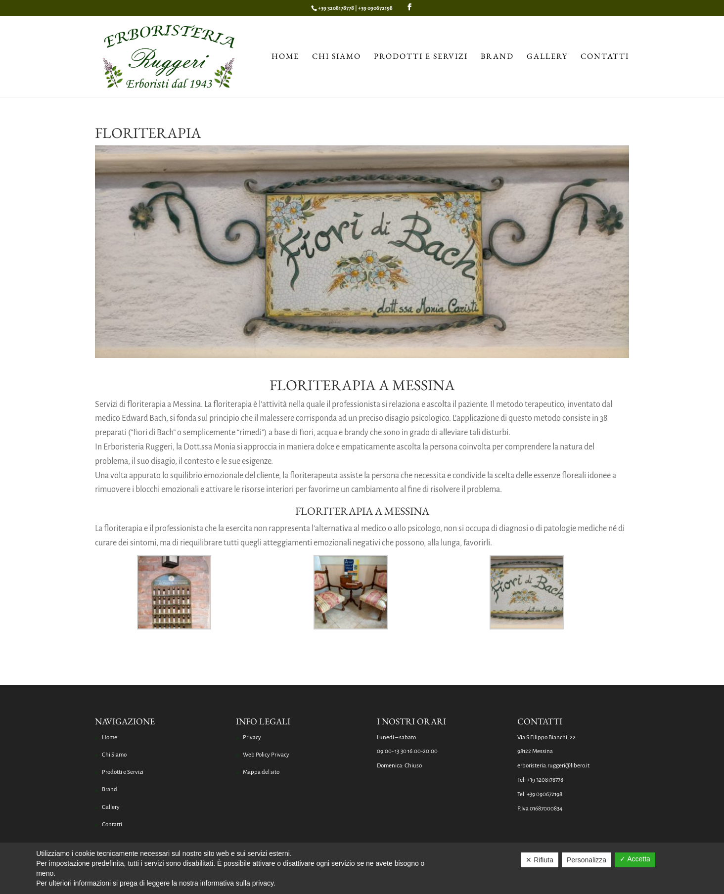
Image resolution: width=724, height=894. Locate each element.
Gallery (547, 57)
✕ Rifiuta (539, 860)
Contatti (605, 57)
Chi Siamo (336, 57)
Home (285, 57)
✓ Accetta (635, 859)
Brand (497, 57)
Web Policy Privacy (266, 755)
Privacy (252, 737)
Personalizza (586, 860)
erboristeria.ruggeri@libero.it (553, 765)
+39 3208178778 (336, 8)
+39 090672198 (375, 8)
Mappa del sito (261, 772)
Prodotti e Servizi (421, 57)
